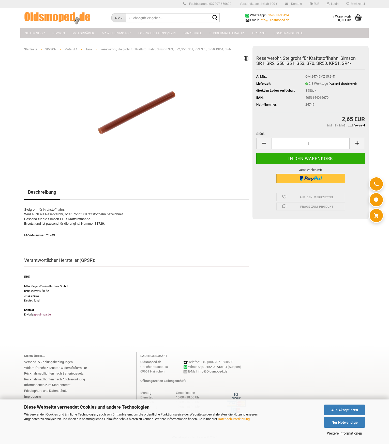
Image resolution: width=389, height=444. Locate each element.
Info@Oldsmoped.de (274, 20)
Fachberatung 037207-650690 (209, 4)
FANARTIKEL (193, 33)
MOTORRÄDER (83, 33)
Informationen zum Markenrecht (47, 385)
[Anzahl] (311, 143)
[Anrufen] (376, 184)
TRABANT (258, 33)
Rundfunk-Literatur (227, 33)
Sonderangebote (288, 33)
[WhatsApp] (376, 199)
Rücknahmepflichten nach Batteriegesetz (53, 373)
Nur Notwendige (345, 422)
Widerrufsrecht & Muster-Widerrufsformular (55, 368)
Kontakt (296, 4)
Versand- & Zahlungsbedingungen (48, 362)
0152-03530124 (277, 15)
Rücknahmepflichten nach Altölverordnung (54, 379)
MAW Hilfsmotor (116, 33)
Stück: (260, 134)
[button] (314, 4)
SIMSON (58, 33)
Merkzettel (355, 4)
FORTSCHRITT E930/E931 (157, 33)
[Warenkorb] (376, 215)
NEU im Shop (35, 33)
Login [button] (333, 4)
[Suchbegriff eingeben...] (118, 17)
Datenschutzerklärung (234, 419)
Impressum (32, 396)
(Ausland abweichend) (343, 83)
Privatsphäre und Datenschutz (45, 391)
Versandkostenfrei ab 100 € (258, 4)
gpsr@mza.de (42, 314)
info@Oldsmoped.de (212, 371)
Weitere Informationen (344, 433)
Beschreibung (42, 192)
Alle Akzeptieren (344, 410)
